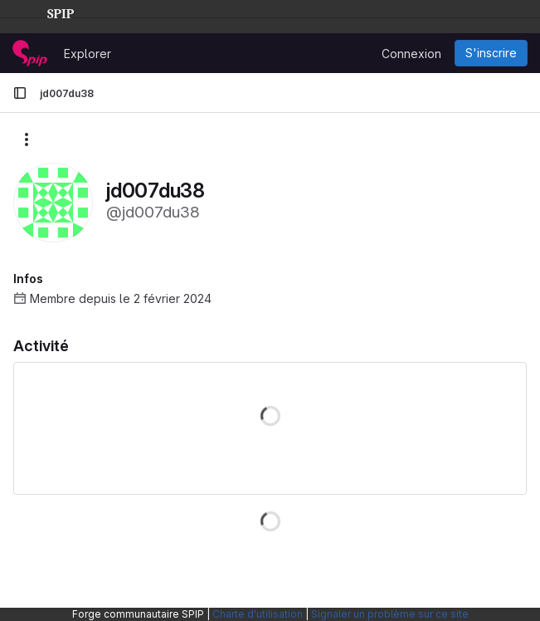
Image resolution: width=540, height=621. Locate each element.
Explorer (87, 53)
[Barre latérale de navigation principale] (20, 93)
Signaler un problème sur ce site (390, 614)
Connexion (411, 53)
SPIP (47, 11)
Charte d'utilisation (257, 614)
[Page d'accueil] (30, 53)
